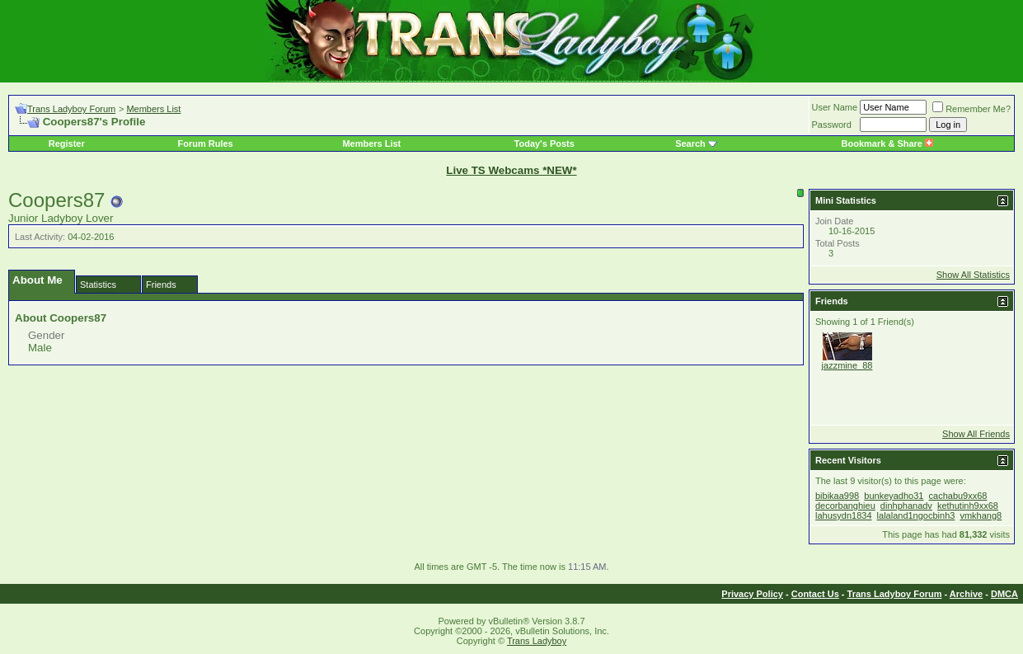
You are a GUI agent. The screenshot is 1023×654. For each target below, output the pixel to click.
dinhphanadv (906, 505)
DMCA (1004, 594)
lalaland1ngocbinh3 (916, 515)
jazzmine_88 (847, 365)
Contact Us (815, 594)
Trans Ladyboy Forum (71, 109)
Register (67, 143)
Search (690, 143)
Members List (153, 109)
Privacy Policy (752, 594)
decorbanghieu (845, 505)
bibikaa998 (837, 496)
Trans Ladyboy (536, 641)
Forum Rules (204, 143)
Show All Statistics (973, 275)
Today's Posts (544, 143)
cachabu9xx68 (958, 496)
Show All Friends (976, 434)
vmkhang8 (981, 515)
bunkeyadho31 (893, 496)
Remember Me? (971, 109)
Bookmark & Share (887, 143)
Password (832, 124)
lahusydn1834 (843, 515)
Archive (966, 594)
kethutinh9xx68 (967, 505)
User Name (835, 107)
